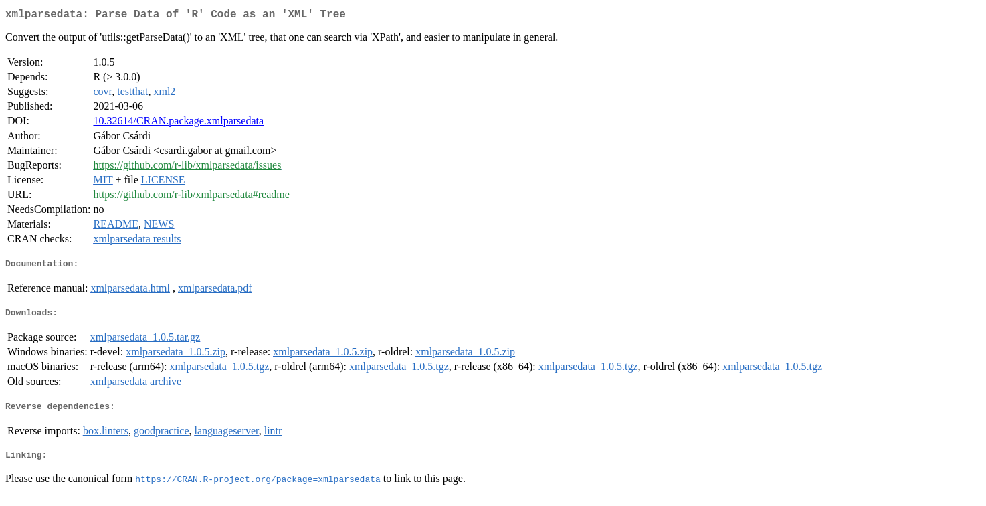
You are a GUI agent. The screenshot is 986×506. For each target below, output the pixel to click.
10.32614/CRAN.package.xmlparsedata (178, 123)
